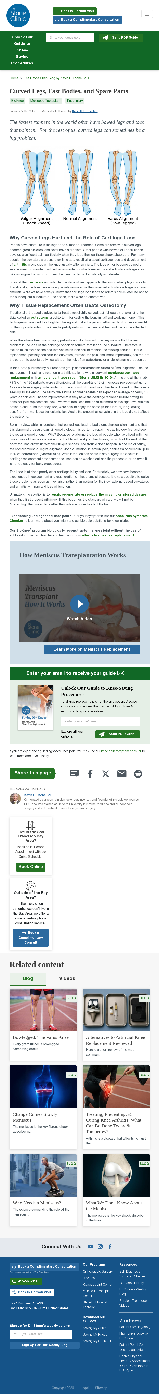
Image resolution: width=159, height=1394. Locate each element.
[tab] (28, 979)
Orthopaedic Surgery (98, 1271)
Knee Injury (75, 100)
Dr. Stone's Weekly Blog (132, 1292)
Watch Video (79, 607)
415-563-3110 (28, 1281)
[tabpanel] (80, 1110)
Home (14, 78)
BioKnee (17, 100)
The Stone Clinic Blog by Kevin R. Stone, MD (56, 78)
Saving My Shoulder (97, 1341)
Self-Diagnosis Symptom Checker (132, 1274)
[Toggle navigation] (147, 14)
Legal (85, 1388)
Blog (28, 979)
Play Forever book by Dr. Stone (133, 1336)
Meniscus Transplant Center (97, 1294)
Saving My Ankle (94, 1328)
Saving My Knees (95, 1334)
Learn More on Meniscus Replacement (92, 649)
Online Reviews (130, 1320)
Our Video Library (131, 1283)
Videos (67, 979)
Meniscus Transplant (45, 100)
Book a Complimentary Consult (30, 937)
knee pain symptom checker (121, 751)
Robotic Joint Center (97, 1284)
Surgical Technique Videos (133, 1303)
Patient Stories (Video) (134, 1327)
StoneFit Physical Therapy (95, 1305)
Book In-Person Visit (77, 11)
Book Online (31, 867)
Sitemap (101, 1388)
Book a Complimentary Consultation (90, 19)
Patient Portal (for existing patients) (131, 1347)
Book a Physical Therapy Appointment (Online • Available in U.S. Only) (134, 1363)
